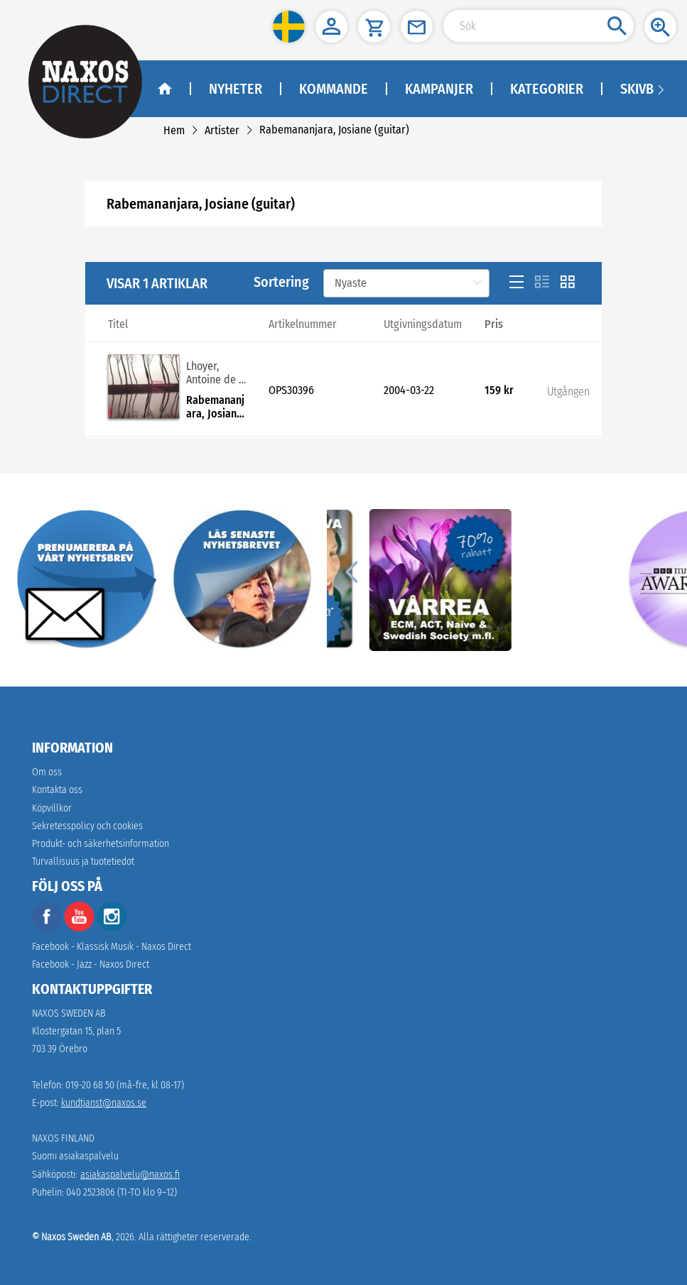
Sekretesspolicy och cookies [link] (87, 826)
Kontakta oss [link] (57, 790)
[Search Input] (538, 26)
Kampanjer (439, 88)
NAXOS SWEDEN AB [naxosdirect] (69, 1013)
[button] (289, 27)
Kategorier (546, 88)
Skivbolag (653, 88)
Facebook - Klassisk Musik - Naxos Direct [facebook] (111, 947)
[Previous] (351, 571)
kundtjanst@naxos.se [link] (103, 1103)
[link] (174, 130)
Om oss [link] (47, 772)
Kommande (333, 88)
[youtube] (80, 928)
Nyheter (235, 88)
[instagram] (111, 928)
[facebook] (47, 928)
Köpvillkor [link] (52, 808)
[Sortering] (406, 283)
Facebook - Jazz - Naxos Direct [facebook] (90, 964)
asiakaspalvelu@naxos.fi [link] (130, 1175)
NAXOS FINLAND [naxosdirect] (63, 1138)
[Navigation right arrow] (660, 89)
